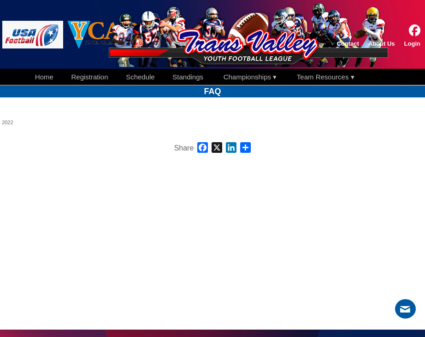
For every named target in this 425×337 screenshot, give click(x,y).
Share (184, 148)
